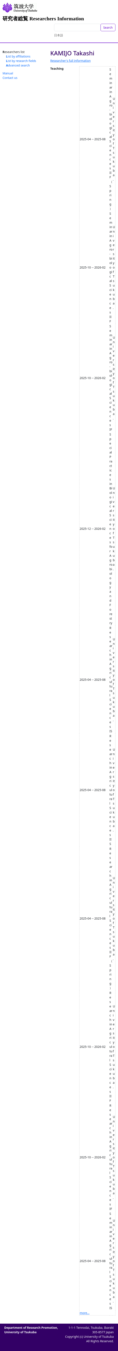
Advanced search (18, 65)
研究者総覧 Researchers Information (43, 18)
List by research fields (21, 61)
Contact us (10, 78)
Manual (8, 73)
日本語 (58, 35)
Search (108, 27)
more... (84, 1313)
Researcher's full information (70, 61)
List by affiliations (18, 56)
